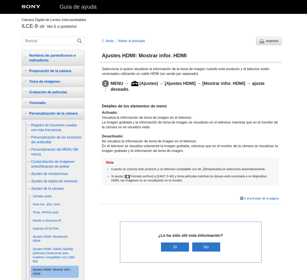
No (206, 247)
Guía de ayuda (78, 6)
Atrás (110, 41)
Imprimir (272, 41)
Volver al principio (131, 41)
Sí (175, 247)
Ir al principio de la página (261, 198)
